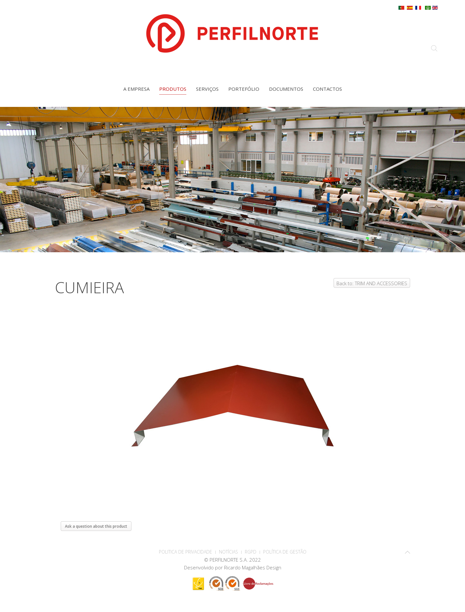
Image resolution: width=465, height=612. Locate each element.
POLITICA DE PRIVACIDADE (185, 552)
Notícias (228, 552)
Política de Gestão (284, 552)
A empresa (136, 89)
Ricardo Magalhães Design (252, 567)
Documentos (286, 89)
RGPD (250, 552)
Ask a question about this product (96, 526)
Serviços (207, 89)
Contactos (327, 89)
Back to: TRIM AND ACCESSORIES (371, 283)
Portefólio (243, 89)
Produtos (172, 89)
